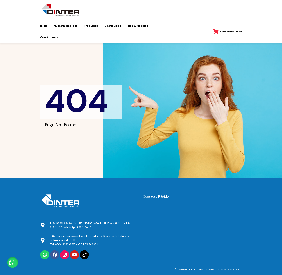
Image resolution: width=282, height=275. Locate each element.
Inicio (43, 26)
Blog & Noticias (137, 26)
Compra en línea (231, 31)
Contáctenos (49, 37)
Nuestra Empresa (66, 26)
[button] (12, 262)
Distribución (112, 26)
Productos (91, 26)
